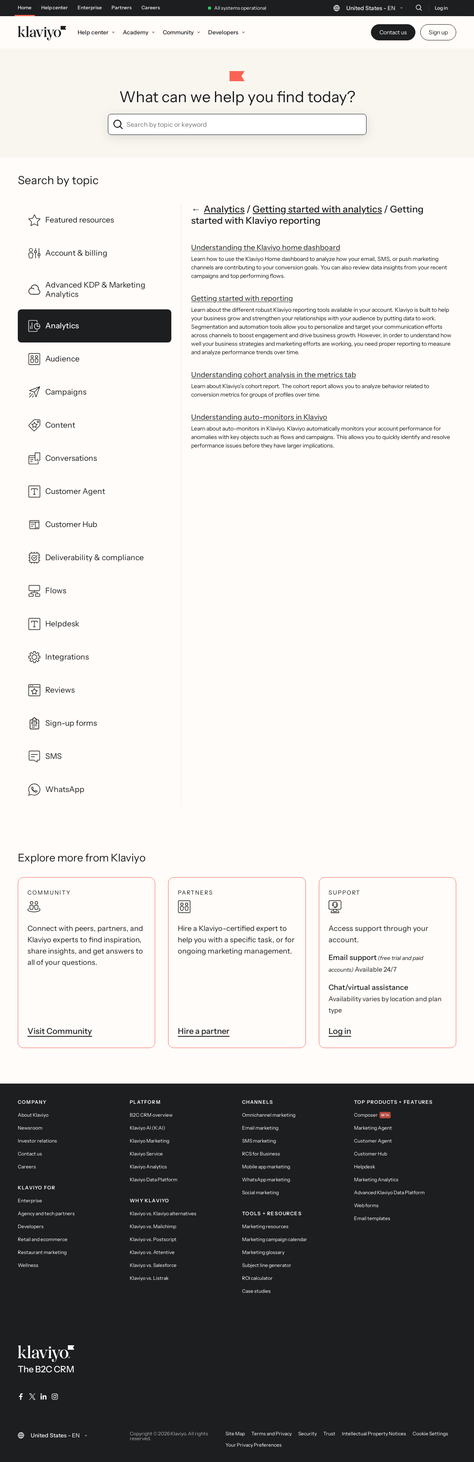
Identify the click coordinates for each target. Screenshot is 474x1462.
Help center (54, 7)
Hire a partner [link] (204, 1031)
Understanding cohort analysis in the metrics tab (273, 374)
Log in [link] (340, 1031)
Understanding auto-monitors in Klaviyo (259, 417)
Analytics (224, 209)
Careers (150, 7)
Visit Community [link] (59, 1031)
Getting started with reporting (242, 298)
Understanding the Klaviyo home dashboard (265, 247)
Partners (122, 7)
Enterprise (90, 7)
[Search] (418, 7)
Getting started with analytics (317, 209)
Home (25, 7)
